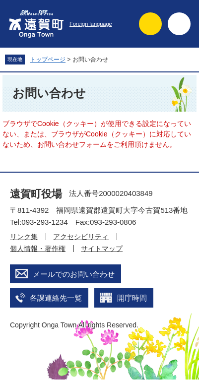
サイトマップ (102, 249)
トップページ (48, 59)
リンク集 (24, 237)
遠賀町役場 (36, 193)
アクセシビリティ (81, 237)
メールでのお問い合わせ (74, 274)
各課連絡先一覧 (56, 298)
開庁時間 (132, 298)
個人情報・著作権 (38, 249)
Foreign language (90, 24)
